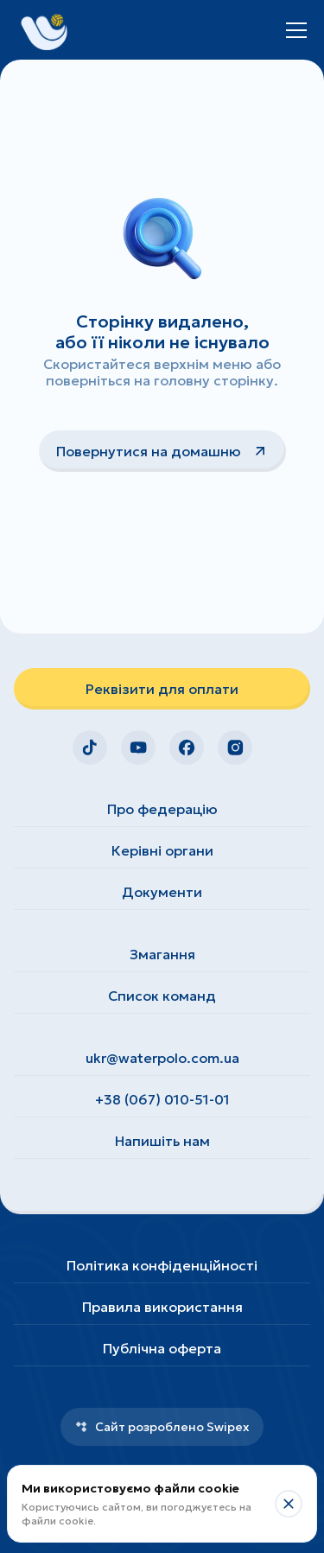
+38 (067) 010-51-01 (162, 1099)
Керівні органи (162, 850)
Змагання (162, 954)
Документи (162, 892)
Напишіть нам (162, 1140)
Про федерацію (162, 809)
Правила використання (162, 1306)
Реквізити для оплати (162, 688)
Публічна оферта (162, 1348)
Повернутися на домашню (162, 451)
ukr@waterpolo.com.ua (162, 1057)
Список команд (162, 995)
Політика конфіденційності (162, 1265)
